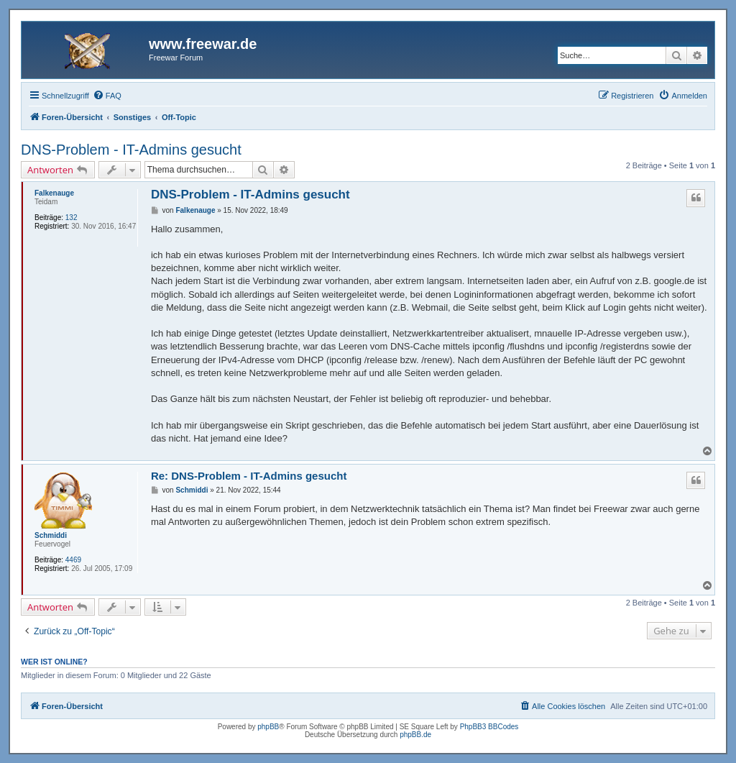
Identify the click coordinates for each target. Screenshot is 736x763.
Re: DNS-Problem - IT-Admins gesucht (249, 476)
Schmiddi (50, 535)
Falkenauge (54, 193)
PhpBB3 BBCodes (489, 727)
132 (71, 217)
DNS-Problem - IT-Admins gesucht (131, 149)
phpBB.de (415, 735)
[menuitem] (107, 95)
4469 (73, 560)
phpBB (268, 727)
